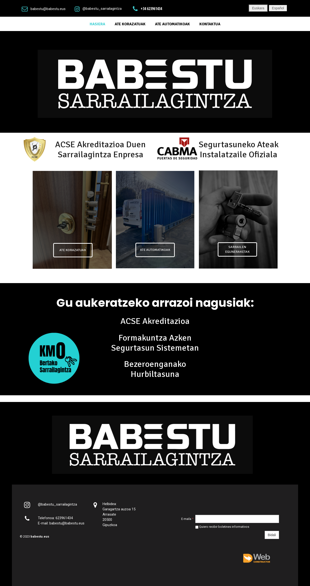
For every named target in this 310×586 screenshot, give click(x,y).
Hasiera (97, 24)
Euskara (258, 8)
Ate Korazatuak (130, 24)
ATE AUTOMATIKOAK (172, 24)
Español (278, 8)
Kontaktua (209, 24)
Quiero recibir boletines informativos (222, 526)
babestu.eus (40, 536)
